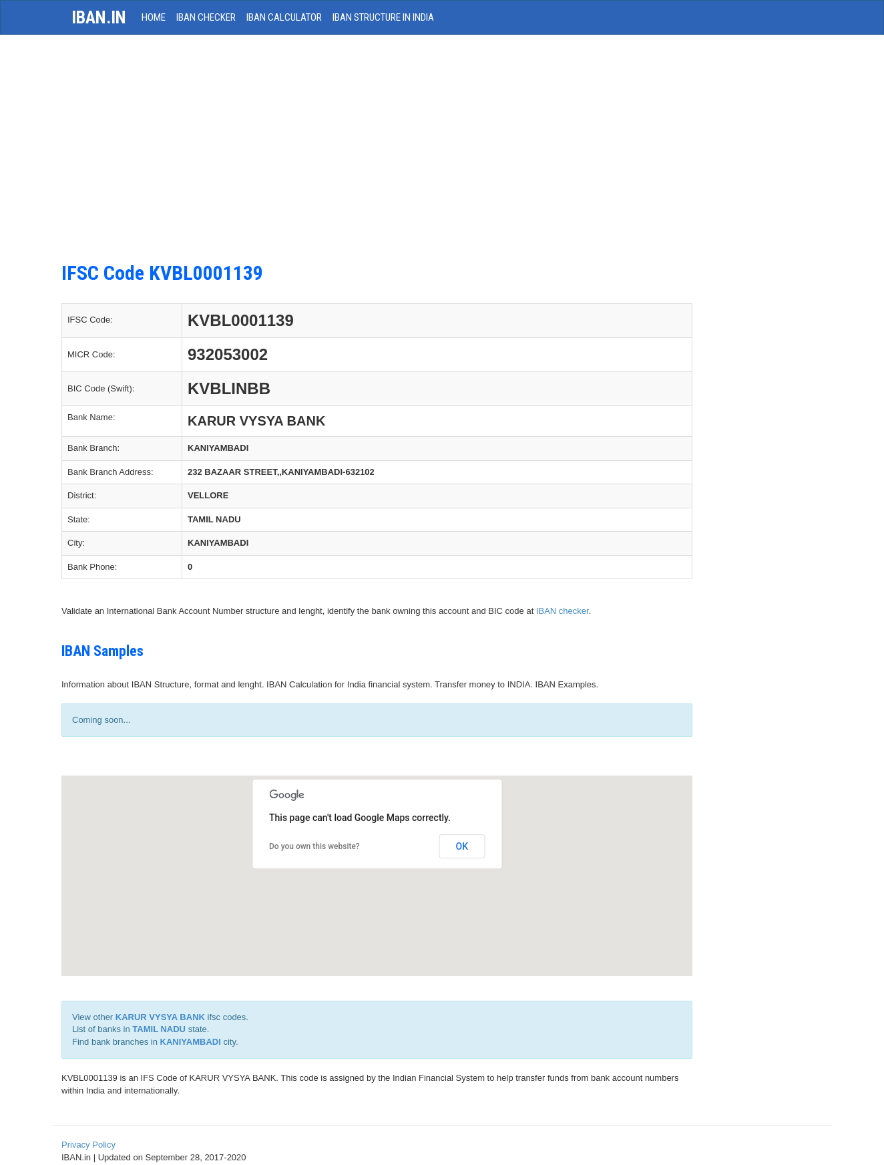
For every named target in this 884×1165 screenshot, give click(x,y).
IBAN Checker (206, 17)
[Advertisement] (376, 154)
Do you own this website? (314, 846)
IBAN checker (562, 611)
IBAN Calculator (284, 17)
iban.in (98, 17)
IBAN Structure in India (383, 17)
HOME (154, 17)
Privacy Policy (88, 1145)
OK (462, 846)
